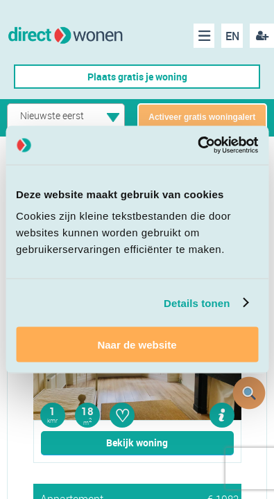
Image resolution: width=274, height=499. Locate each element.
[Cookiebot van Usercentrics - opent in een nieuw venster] (197, 146)
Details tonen (197, 302)
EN (232, 36)
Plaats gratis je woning (137, 76)
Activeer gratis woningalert (201, 117)
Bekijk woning (137, 442)
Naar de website (136, 345)
